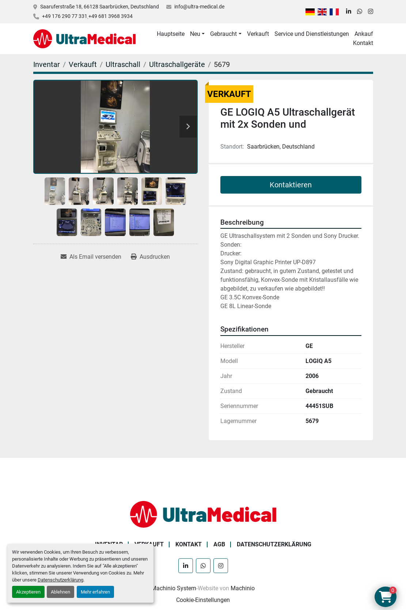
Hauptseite (171, 33)
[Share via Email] (91, 257)
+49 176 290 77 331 (64, 16)
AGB (219, 544)
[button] (197, 34)
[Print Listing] (150, 257)
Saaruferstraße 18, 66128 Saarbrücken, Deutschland (99, 7)
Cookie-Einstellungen (203, 599)
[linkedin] (348, 11)
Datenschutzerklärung (60, 580)
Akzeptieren (28, 592)
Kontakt (363, 43)
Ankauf (363, 33)
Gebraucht (223, 33)
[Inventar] (46, 64)
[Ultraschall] (123, 64)
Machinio (243, 588)
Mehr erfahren (95, 592)
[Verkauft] (83, 64)
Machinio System (173, 588)
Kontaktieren (291, 184)
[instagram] (370, 11)
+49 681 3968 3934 (110, 16)
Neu (195, 33)
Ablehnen (60, 592)
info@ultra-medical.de (199, 7)
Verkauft (258, 33)
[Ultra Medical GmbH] (203, 513)
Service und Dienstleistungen (311, 33)
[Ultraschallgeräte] (177, 64)
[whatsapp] (359, 11)
